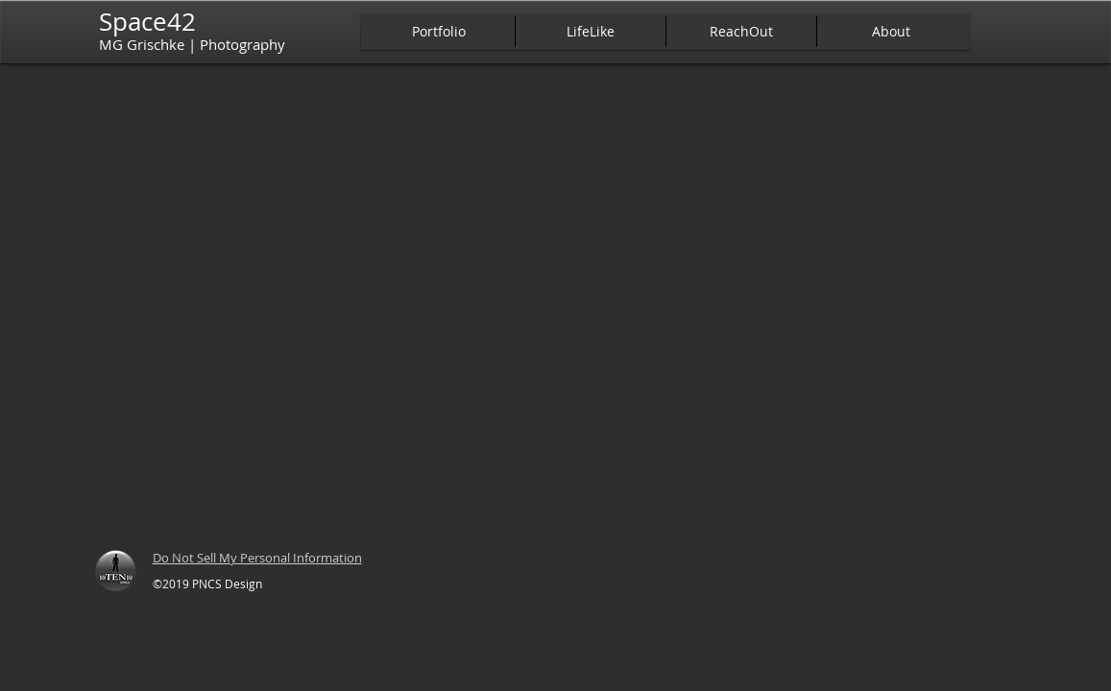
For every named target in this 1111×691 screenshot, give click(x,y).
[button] (439, 31)
